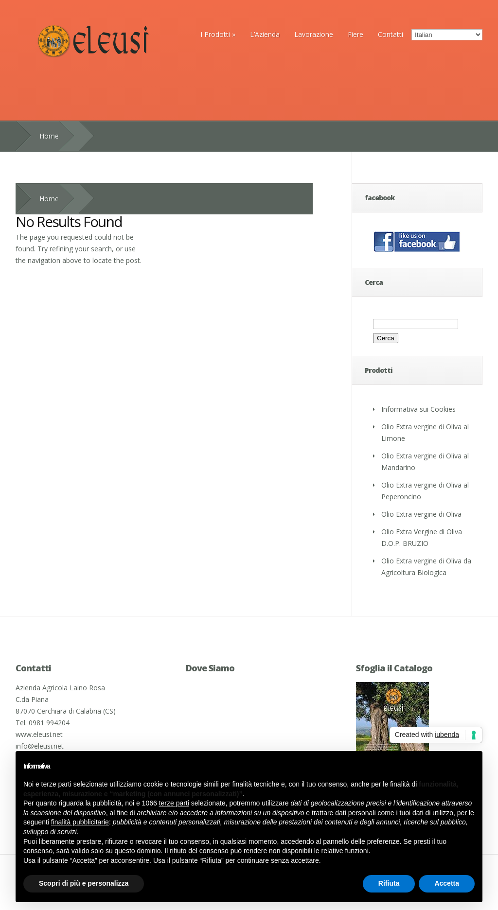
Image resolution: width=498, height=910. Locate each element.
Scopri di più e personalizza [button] (83, 883)
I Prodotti (217, 34)
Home (49, 135)
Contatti (390, 34)
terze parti (174, 803)
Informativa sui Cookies (418, 409)
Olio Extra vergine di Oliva (421, 514)
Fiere (355, 34)
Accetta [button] (446, 883)
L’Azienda (265, 34)
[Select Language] (446, 34)
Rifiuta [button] (389, 883)
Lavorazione (313, 34)
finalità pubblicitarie (80, 822)
